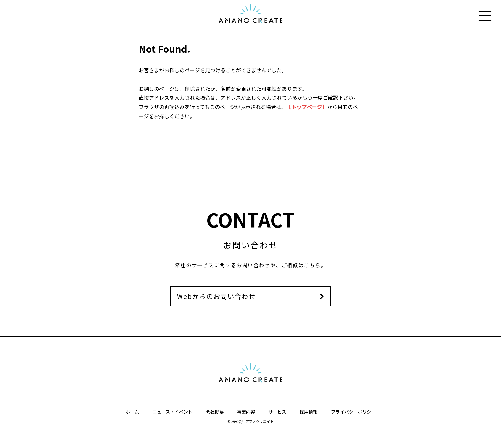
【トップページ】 (306, 107)
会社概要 (215, 412)
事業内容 (246, 412)
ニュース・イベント (172, 412)
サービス (277, 412)
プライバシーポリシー (353, 412)
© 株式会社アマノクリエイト (250, 421)
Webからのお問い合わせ (216, 296)
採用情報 (309, 412)
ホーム (132, 412)
